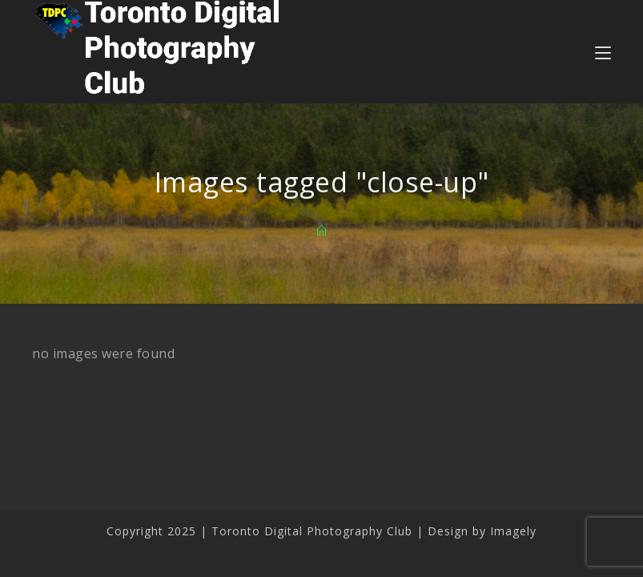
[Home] (322, 231)
